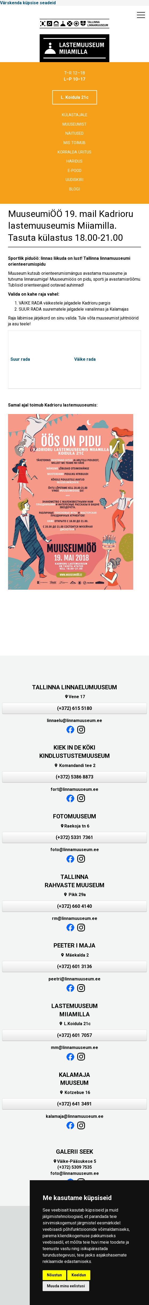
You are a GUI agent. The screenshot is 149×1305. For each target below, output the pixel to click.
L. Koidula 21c (74, 97)
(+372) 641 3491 (74, 1104)
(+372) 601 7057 (74, 1035)
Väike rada (85, 359)
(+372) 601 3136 (74, 966)
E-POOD (74, 170)
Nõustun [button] (54, 1275)
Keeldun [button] (79, 1275)
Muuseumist (74, 124)
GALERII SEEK (74, 1151)
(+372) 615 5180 (74, 708)
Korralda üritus (74, 152)
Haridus (74, 161)
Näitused (74, 133)
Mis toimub (74, 143)
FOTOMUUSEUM (74, 816)
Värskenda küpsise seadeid (28, 2)
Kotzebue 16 (74, 1092)
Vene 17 (74, 696)
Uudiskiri (74, 180)
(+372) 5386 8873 (74, 777)
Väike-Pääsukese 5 (74, 1161)
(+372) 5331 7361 (74, 837)
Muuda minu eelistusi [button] (66, 1286)
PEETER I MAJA (74, 945)
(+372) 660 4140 (74, 906)
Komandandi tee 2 (74, 765)
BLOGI (74, 189)
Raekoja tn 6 (74, 826)
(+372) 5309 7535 (74, 1167)
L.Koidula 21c (75, 1023)
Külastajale (74, 115)
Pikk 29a (74, 894)
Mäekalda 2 (74, 955)
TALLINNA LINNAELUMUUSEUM (74, 687)
